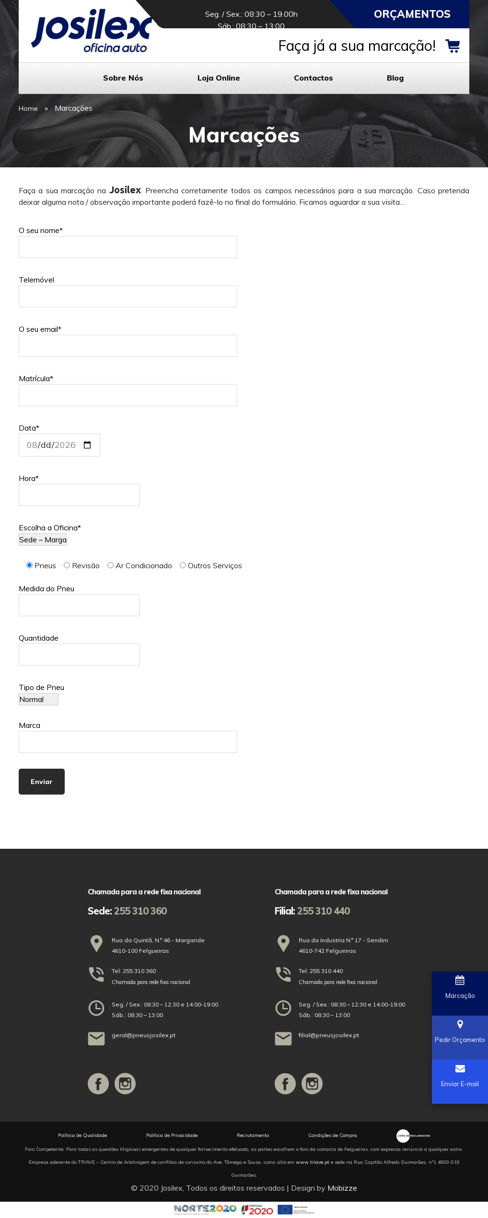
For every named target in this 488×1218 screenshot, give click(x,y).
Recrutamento (253, 1135)
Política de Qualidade (82, 1135)
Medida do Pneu (79, 597)
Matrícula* (128, 387)
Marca (128, 733)
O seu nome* (128, 238)
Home (28, 108)
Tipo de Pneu (41, 693)
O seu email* (128, 337)
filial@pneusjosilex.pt (329, 1035)
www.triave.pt (312, 1162)
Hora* (79, 486)
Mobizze (342, 1188)
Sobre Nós (123, 77)
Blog (395, 77)
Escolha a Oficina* (50, 533)
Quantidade (79, 646)
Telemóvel (128, 288)
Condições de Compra (332, 1135)
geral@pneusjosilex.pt (143, 1035)
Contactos (313, 77)
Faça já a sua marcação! (357, 45)
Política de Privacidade (172, 1135)
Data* (59, 436)
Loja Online (219, 77)
